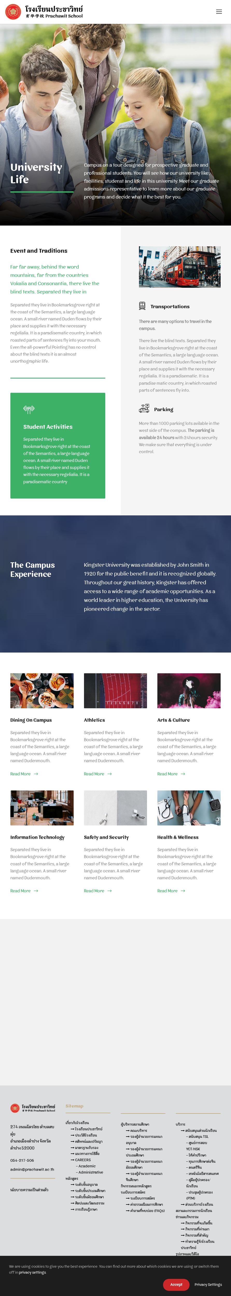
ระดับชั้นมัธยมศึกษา (87, 1197)
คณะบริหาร (136, 1130)
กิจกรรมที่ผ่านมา (195, 1229)
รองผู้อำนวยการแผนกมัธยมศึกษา (144, 1164)
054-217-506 (22, 1160)
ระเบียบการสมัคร (140, 1198)
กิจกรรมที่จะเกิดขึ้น (196, 1223)
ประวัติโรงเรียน (84, 1135)
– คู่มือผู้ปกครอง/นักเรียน (198, 1183)
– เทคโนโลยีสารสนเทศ (202, 1174)
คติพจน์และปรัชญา (86, 1141)
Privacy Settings (208, 1284)
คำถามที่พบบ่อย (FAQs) (145, 1211)
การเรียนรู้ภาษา (84, 1209)
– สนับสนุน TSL (197, 1136)
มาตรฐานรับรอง (84, 1148)
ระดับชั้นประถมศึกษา (88, 1191)
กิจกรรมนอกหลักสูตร (136, 1186)
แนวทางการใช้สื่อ (85, 1154)
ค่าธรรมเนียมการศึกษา (144, 1204)
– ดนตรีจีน (194, 1167)
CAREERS (81, 1160)
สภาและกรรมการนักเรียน (194, 1211)
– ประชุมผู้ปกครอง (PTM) (199, 1195)
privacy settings (32, 1272)
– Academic (86, 1166)
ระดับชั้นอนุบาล (84, 1184)
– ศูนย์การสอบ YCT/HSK (196, 1146)
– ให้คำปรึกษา (196, 1155)
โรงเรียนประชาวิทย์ (86, 1129)
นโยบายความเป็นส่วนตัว (29, 1190)
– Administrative (89, 1172)
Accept (176, 1284)
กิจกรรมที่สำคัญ (194, 1235)
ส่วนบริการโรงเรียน (197, 1204)
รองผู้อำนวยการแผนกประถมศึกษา (144, 1152)
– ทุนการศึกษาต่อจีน (200, 1161)
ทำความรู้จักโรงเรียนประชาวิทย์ (197, 1244)
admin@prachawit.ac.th (32, 1169)
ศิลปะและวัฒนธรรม (87, 1203)
